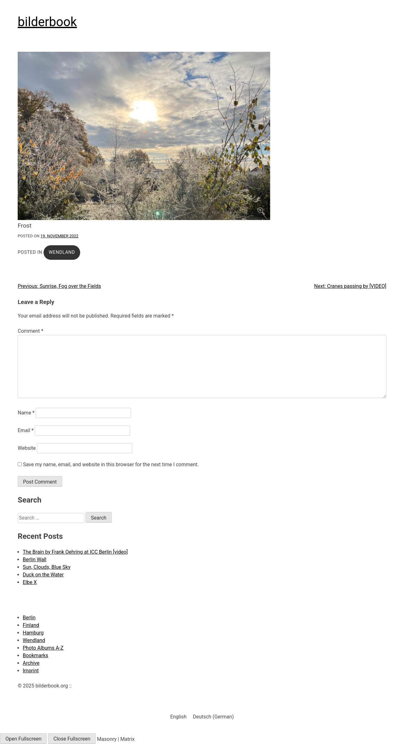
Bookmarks (35, 655)
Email (25, 430)
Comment (30, 331)
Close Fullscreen (71, 739)
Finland (31, 625)
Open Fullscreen (23, 739)
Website (27, 448)
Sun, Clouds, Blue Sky (46, 567)
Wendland (62, 252)
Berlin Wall (34, 559)
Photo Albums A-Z (43, 648)
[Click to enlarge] (202, 136)
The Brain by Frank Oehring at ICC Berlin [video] (75, 552)
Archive (31, 663)
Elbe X (30, 582)
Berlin (29, 618)
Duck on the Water (43, 575)
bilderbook (47, 22)
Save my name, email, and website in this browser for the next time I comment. (111, 464)
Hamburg (33, 633)
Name (26, 413)
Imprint (31, 671)
